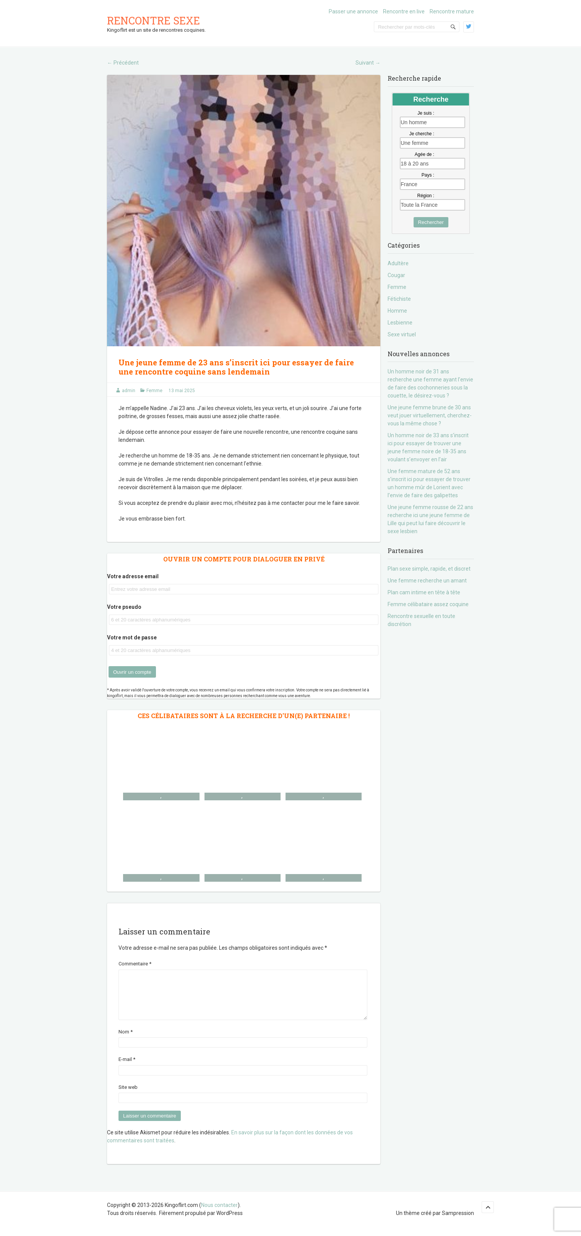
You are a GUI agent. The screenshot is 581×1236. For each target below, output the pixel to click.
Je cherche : (421, 133)
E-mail (126, 1068)
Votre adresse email (133, 576)
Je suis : (425, 113)
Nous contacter (219, 1214)
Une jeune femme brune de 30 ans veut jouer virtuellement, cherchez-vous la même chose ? (430, 415)
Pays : (428, 175)
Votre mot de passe (132, 637)
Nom (125, 1041)
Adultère (398, 263)
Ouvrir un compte (132, 672)
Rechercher (431, 222)
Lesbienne (400, 323)
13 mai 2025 (182, 390)
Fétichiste (399, 299)
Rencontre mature (452, 11)
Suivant (367, 63)
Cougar (396, 275)
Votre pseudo (124, 607)
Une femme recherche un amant (427, 580)
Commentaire (134, 964)
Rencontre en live (404, 11)
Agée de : (424, 154)
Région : (425, 195)
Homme (397, 311)
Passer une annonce (353, 11)
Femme (154, 390)
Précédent (123, 63)
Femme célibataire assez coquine (428, 604)
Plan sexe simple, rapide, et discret (429, 569)
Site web (128, 1096)
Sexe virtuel (402, 334)
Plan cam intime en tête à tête (424, 592)
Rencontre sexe (153, 20)
